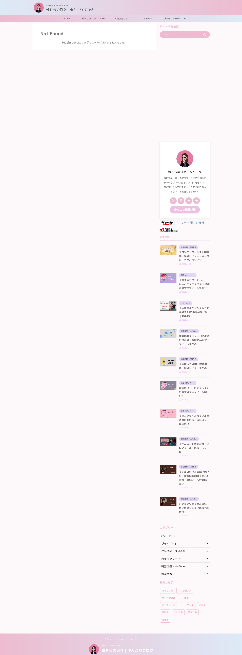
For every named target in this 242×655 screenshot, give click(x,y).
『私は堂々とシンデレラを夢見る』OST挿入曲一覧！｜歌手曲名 (194, 314)
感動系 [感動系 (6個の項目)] (165, 604)
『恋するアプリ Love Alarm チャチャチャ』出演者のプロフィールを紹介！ (194, 285)
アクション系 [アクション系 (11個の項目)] (184, 582)
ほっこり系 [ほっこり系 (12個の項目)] (167, 582)
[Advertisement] (185, 89)
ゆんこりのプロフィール (94, 18)
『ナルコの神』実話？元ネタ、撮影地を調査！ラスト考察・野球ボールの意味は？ (194, 475)
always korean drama (112, 637)
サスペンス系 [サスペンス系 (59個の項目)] (168, 590)
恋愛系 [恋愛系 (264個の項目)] (202, 597)
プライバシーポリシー (175, 18)
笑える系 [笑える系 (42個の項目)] (192, 604)
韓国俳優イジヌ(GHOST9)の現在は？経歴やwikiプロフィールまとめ (194, 343)
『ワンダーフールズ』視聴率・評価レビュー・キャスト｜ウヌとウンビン (194, 256)
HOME (67, 18)
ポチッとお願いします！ (181, 222)
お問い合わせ (121, 18)
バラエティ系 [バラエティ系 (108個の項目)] (168, 597)
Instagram (122, 631)
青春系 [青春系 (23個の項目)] (165, 611)
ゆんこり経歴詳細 (184, 209)
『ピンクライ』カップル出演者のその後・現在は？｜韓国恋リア (194, 421)
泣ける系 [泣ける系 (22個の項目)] (178, 604)
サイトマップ (147, 18)
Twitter (108, 631)
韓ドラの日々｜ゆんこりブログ (69, 9)
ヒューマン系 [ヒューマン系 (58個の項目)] (187, 597)
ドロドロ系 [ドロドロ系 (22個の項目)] (185, 590)
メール (134, 631)
